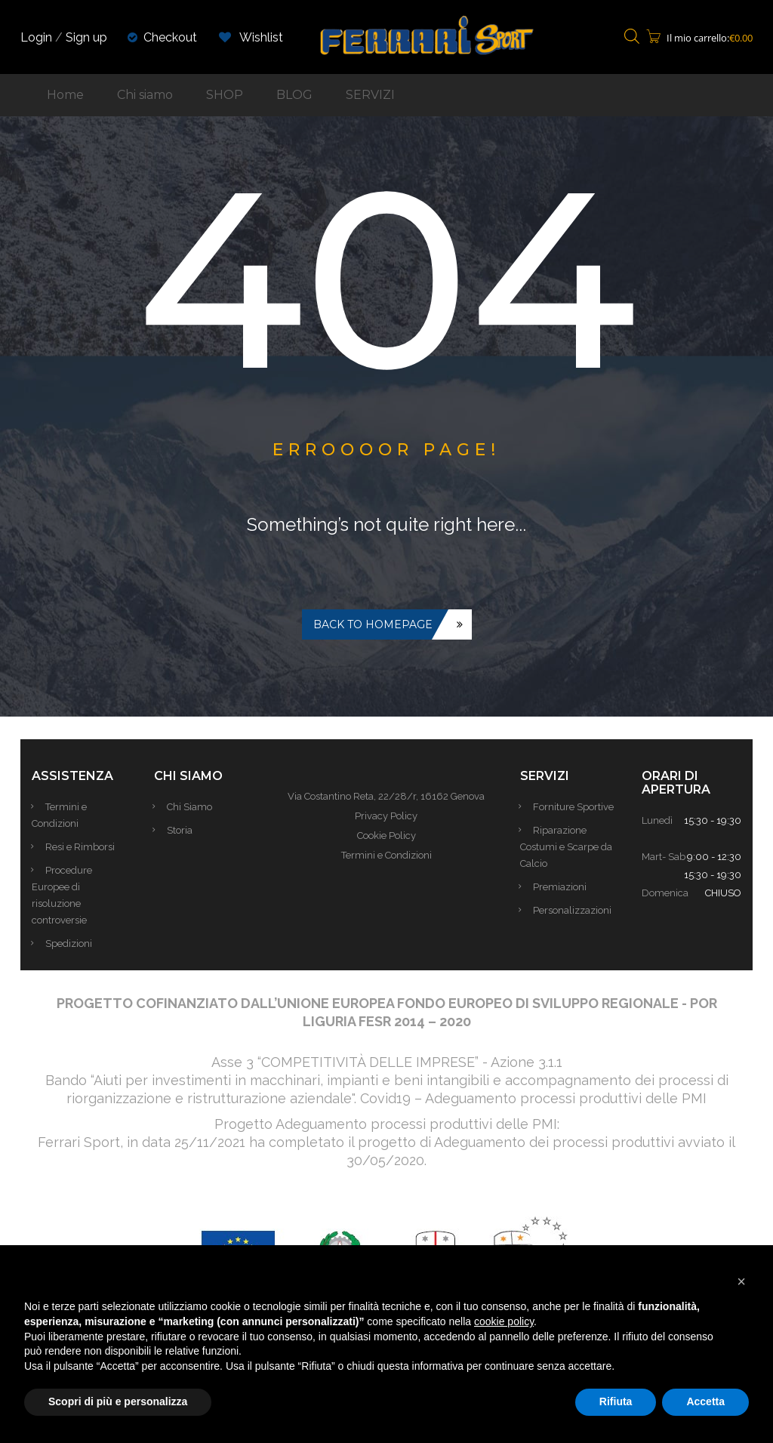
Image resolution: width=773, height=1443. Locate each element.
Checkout (170, 37)
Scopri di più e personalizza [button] (117, 1401)
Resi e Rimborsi (81, 847)
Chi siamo (145, 95)
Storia (182, 830)
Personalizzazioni (574, 910)
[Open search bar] (631, 37)
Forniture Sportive (575, 806)
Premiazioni (562, 887)
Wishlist (251, 37)
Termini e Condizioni (386, 855)
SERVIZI (370, 95)
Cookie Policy (386, 835)
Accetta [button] (705, 1401)
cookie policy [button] (504, 1321)
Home (65, 95)
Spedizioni (70, 943)
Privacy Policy (386, 816)
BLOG (294, 95)
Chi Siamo (191, 806)
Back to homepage (373, 624)
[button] (741, 1281)
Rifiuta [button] (616, 1401)
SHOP (224, 95)
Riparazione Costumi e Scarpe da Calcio (566, 847)
